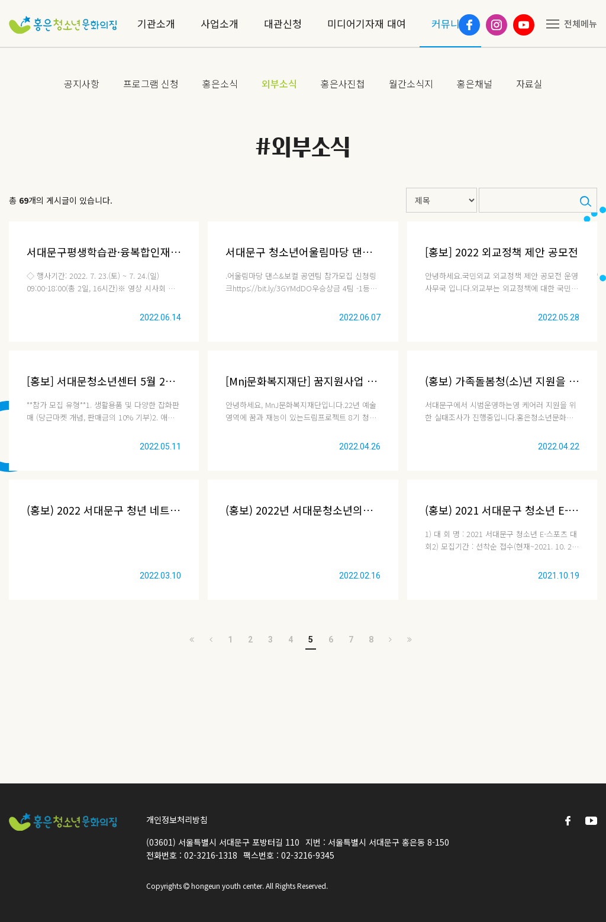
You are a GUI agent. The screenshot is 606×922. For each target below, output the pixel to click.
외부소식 (279, 83)
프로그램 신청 (151, 83)
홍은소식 (220, 83)
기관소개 (156, 23)
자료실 (529, 83)
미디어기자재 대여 (366, 23)
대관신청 (283, 23)
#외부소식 (303, 147)
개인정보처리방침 (177, 819)
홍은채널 (474, 83)
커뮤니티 (450, 23)
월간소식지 (411, 83)
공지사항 (81, 83)
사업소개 (219, 23)
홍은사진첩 (343, 83)
